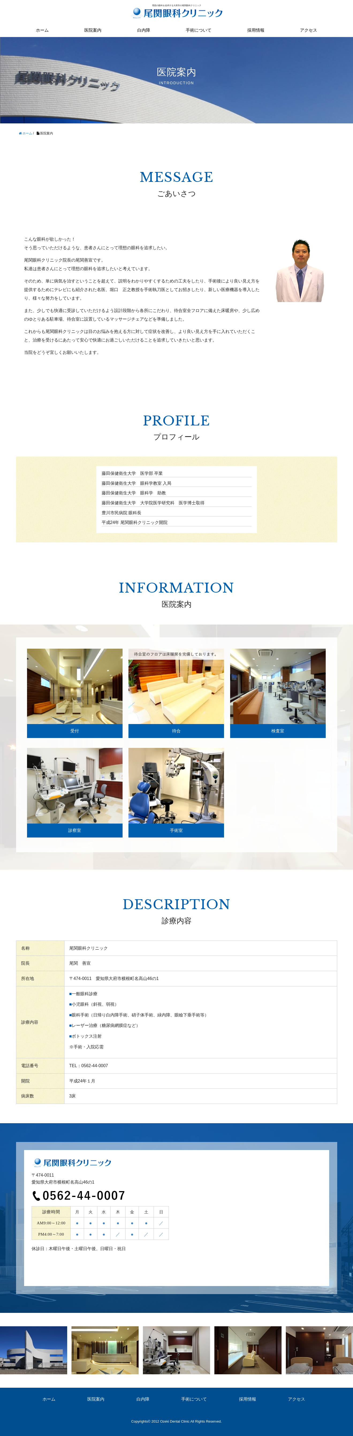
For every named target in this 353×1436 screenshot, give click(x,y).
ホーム (42, 30)
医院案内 (92, 30)
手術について (198, 30)
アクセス (308, 30)
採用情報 (255, 30)
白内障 (143, 30)
